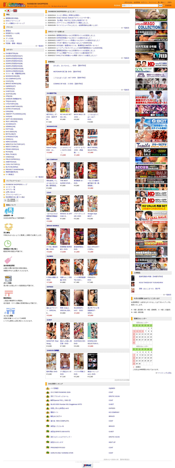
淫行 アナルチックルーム (59, 396)
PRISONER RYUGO (58, 447)
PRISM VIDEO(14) (12, 149)
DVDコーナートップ (13, 21)
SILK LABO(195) (12, 121)
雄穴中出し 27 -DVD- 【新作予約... (51, 116)
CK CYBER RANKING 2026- (61, 392)
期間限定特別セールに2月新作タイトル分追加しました (76, 50)
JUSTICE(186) (11, 94)
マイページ (153, 2)
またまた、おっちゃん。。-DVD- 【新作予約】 (70, 65)
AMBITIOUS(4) (11, 162)
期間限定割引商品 (12, 18)
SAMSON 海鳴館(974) (13, 99)
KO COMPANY (52, 159)
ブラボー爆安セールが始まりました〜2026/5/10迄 (74, 43)
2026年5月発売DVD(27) (14, 56)
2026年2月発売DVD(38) (14, 63)
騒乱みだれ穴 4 (56, 416)
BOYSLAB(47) (11, 134)
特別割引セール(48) (13, 33)
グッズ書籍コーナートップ (15, 23)
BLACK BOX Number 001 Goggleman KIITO (66, 404)
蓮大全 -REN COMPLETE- (60, 421)
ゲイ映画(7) (10, 174)
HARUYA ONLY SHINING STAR (62, 453)
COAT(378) (10, 81)
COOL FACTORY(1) (13, 164)
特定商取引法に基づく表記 (15, 197)
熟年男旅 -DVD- (52, 371)
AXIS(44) (9, 116)
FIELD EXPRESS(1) (13, 159)
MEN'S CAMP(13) (12, 147)
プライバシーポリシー (14, 194)
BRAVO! (112, 416)
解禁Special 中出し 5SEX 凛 (61, 400)
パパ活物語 (54, 388)
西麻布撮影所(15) (12, 172)
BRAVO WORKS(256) (13, 84)
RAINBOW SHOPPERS (37, 4)
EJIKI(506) (9, 111)
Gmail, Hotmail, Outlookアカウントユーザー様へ (74, 18)
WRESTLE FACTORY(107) (15, 144)
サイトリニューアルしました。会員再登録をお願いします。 (78, 25)
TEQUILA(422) (11, 101)
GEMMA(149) (10, 126)
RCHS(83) (9, 152)
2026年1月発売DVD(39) (14, 66)
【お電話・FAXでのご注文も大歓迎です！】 (72, 20)
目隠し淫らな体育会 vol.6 (60, 408)
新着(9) (8, 31)
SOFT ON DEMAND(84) (14, 119)
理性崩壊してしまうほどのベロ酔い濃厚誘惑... (51, 183)
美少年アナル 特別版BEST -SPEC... (93, 310)
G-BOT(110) (10, 91)
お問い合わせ (10, 192)
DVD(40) (9, 36)
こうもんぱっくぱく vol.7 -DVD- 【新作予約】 (69, 78)
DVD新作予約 (51, 93)
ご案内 (169, 2)
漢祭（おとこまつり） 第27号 (149, 289)
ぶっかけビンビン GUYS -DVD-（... (65, 150)
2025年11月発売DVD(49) (14, 71)
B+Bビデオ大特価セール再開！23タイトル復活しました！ (77, 55)
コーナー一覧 (10, 187)
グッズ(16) (9, 38)
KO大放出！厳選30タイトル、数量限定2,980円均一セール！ (78, 45)
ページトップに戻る (164, 373)
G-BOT (49, 320)
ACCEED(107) (11, 124)
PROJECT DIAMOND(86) (15, 169)
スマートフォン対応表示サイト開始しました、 (73, 23)
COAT (49, 193)
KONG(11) (9, 139)
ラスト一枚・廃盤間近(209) (15, 73)
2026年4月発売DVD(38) (14, 58)
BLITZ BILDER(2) (12, 167)
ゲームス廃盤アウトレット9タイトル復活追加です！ (75, 53)
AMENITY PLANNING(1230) (16, 114)
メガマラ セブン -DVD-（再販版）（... (79, 150)
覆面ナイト (54, 412)
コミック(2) (10, 41)
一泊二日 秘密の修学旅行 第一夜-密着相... (94, 183)
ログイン (144, 2)
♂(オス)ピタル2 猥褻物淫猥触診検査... (51, 216)
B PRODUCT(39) (12, 136)
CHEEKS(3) (10, 157)
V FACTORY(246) (12, 104)
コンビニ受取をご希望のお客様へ (68, 15)
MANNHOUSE (52, 126)
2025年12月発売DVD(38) (14, 68)
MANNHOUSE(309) (13, 76)
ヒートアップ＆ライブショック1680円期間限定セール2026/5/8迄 (80, 48)
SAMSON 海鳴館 (53, 350)
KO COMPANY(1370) (13, 79)
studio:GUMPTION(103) (14, 106)
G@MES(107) (11, 86)
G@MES (50, 256)
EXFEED (50, 287)
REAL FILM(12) (11, 154)
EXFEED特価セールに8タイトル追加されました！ (74, 38)
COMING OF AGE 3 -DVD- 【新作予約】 (68, 84)
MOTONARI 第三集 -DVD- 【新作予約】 (67, 72)
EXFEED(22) (10, 89)
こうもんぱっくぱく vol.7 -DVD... (93, 116)
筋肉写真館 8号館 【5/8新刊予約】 (151, 276)
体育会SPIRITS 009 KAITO (60, 431)
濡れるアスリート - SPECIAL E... (51, 310)
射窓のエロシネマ (57, 442)
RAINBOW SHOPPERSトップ (16, 184)
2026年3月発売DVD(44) (14, 61)
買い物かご (162, 2)
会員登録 (137, 2)
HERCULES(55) (11, 142)
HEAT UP (112, 442)
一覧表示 (40, 46)
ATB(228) (9, 96)
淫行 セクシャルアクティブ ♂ (61, 437)
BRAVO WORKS (53, 226)
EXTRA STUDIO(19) (13, 109)
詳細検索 (168, 5)
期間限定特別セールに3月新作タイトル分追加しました (76, 35)
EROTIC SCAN (114, 396)
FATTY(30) (9, 129)
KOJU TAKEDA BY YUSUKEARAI (151, 282)
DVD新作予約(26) (12, 53)
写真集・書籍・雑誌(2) (14, 43)
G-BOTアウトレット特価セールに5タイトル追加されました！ (78, 40)
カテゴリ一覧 (10, 189)
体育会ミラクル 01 (57, 426)
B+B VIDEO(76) (11, 132)
